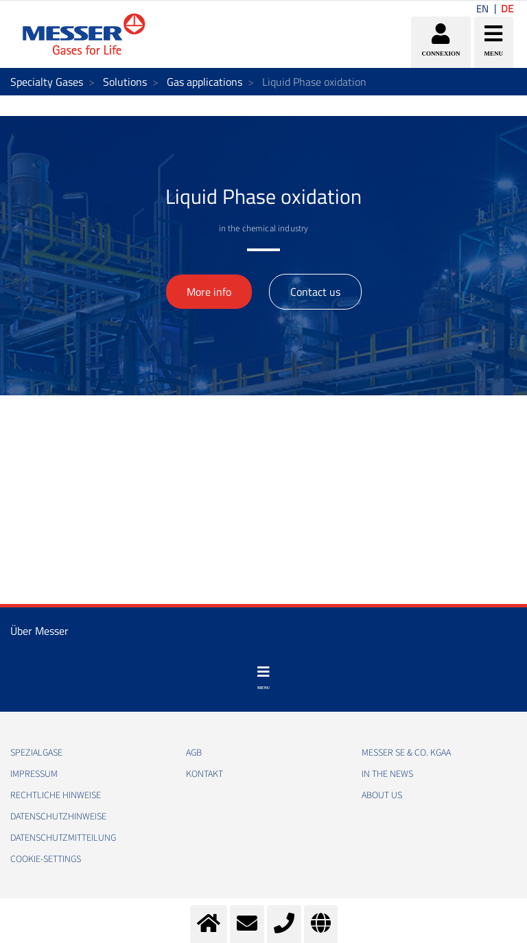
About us (382, 795)
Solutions (125, 81)
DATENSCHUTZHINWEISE (58, 817)
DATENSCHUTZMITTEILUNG (63, 838)
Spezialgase (36, 753)
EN (482, 8)
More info (209, 291)
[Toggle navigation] (263, 678)
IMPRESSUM (34, 774)
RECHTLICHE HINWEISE (55, 795)
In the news (387, 774)
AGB (194, 753)
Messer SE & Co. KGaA (406, 753)
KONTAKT (204, 774)
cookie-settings (45, 859)
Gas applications (204, 81)
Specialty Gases (46, 81)
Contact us (315, 291)
